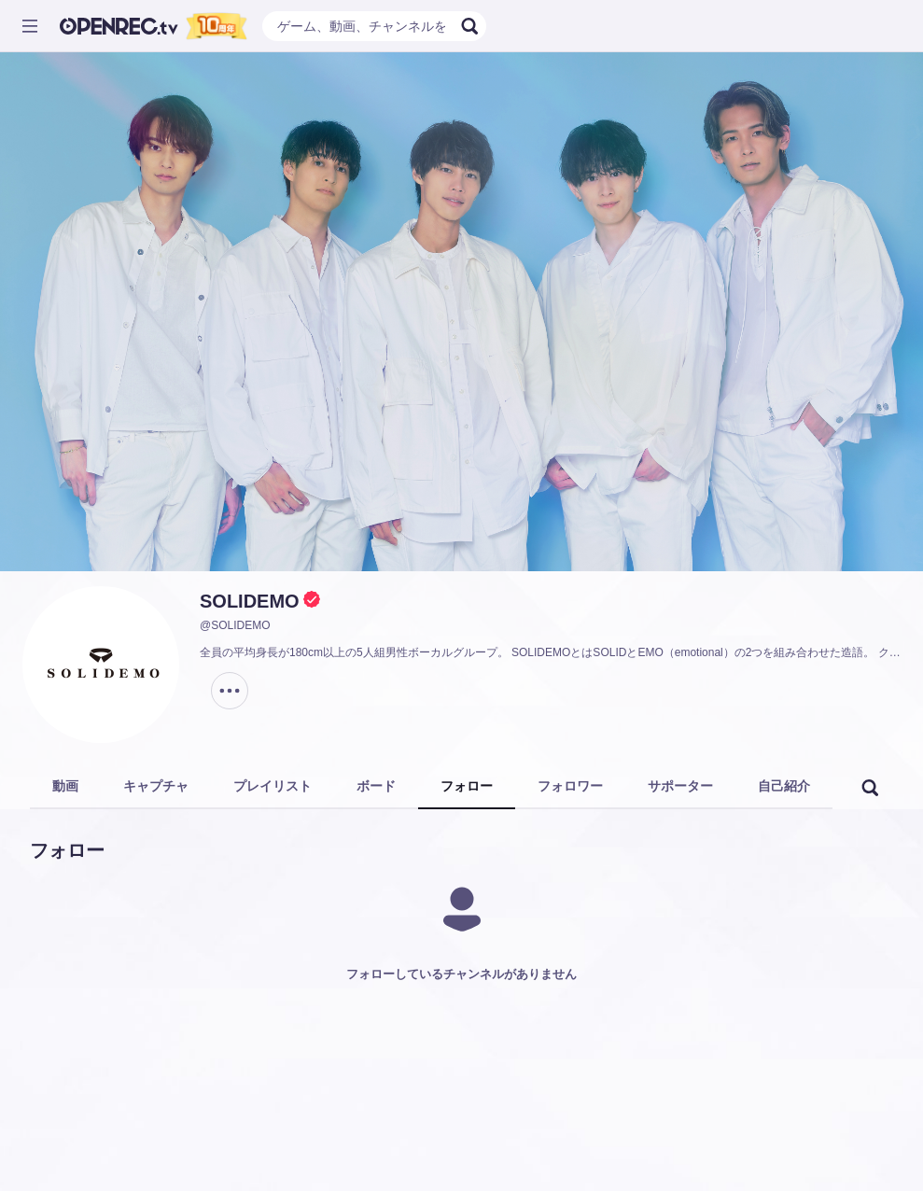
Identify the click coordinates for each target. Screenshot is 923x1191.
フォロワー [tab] (570, 785)
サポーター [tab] (680, 785)
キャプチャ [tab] (156, 785)
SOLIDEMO (250, 601)
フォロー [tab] (467, 785)
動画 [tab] (65, 785)
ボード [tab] (376, 785)
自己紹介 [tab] (784, 785)
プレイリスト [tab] (272, 785)
